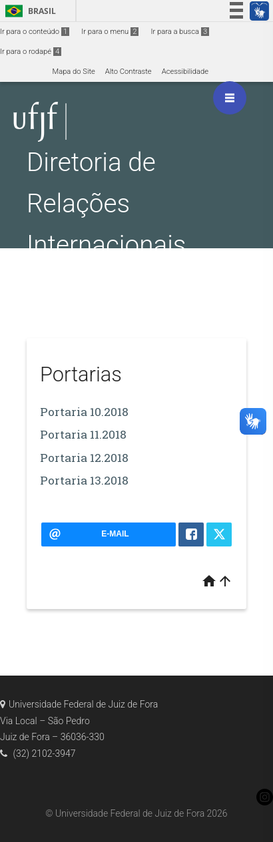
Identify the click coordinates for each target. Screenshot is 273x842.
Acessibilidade (185, 71)
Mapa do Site (73, 71)
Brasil (28, 11)
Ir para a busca (179, 31)
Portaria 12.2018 (84, 457)
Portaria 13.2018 (84, 480)
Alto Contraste (128, 71)
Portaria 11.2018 (83, 434)
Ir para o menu (109, 31)
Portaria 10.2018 (84, 411)
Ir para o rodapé (30, 51)
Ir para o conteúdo (34, 31)
